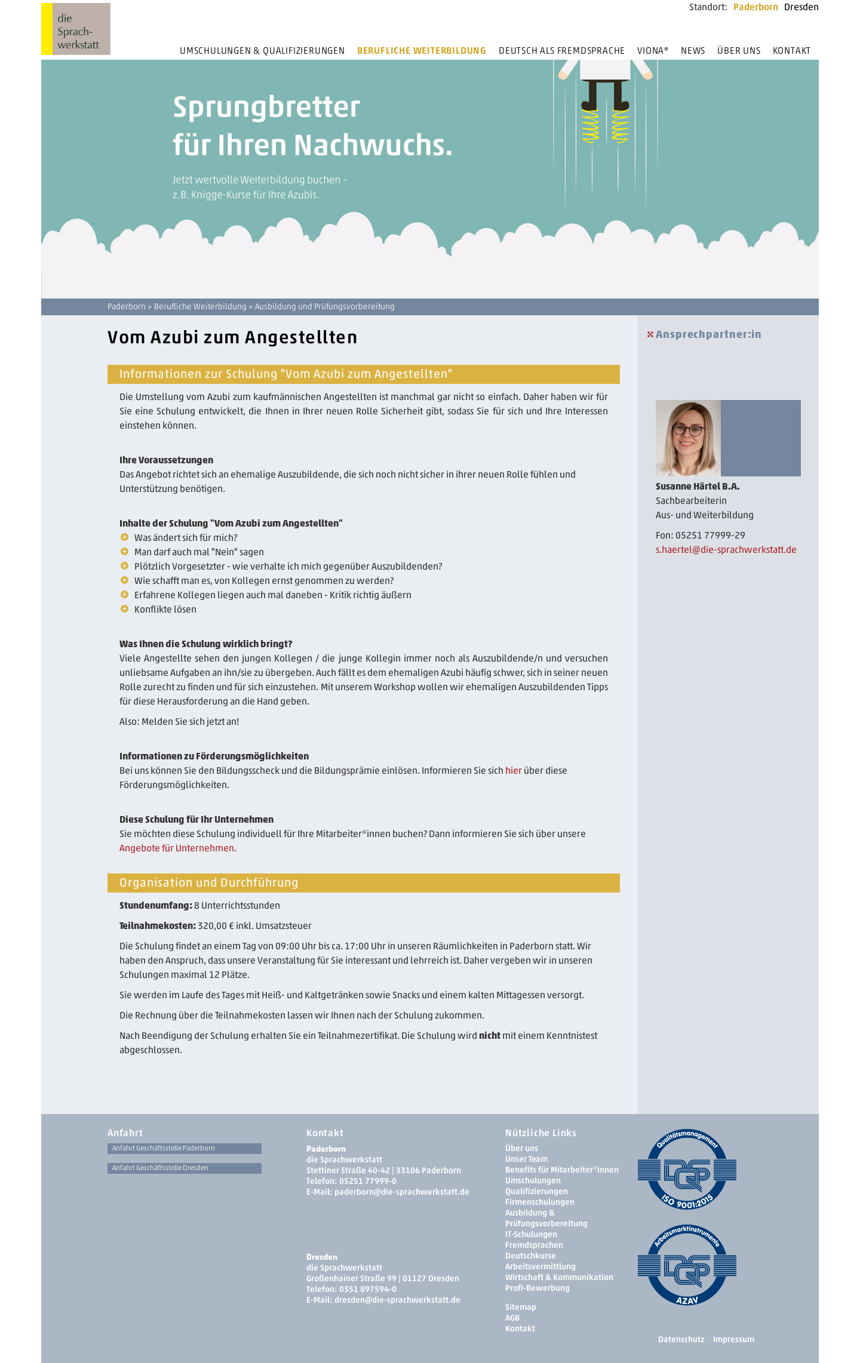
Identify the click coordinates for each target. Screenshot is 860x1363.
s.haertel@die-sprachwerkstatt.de (726, 549)
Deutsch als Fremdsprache (562, 50)
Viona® (653, 50)
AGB (512, 1318)
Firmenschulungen (540, 1202)
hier (513, 770)
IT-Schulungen (531, 1234)
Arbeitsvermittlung (540, 1267)
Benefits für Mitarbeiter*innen (562, 1170)
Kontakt (792, 50)
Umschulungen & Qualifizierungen (262, 50)
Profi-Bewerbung (537, 1288)
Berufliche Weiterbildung (422, 50)
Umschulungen (533, 1181)
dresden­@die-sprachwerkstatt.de (397, 1300)
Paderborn (755, 7)
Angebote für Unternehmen (176, 848)
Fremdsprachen (534, 1245)
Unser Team (526, 1159)
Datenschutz (681, 1339)
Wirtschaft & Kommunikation (559, 1277)
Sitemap (520, 1307)
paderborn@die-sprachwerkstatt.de (401, 1192)
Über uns (738, 50)
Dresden (801, 7)
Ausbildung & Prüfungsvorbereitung (546, 1218)
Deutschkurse (530, 1256)
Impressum (733, 1339)
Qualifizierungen (536, 1191)
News (693, 50)
